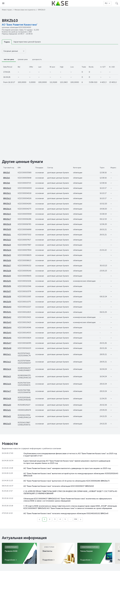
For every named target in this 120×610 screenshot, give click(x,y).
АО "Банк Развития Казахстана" (19, 24)
